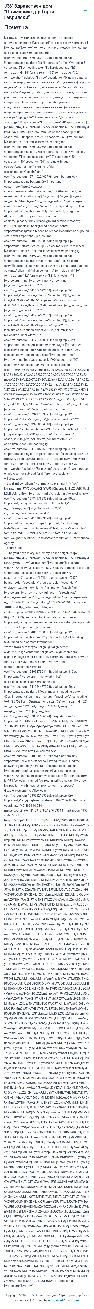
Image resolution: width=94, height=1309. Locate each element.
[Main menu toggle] (85, 11)
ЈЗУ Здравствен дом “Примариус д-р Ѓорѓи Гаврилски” (29, 12)
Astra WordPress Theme (64, 1300)
